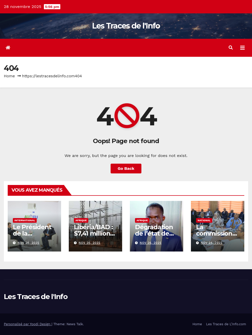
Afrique (81, 220)
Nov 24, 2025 (211, 243)
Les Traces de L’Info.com (226, 324)
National (204, 220)
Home (9, 76)
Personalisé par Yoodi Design (28, 324)
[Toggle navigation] (242, 48)
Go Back (126, 168)
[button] (231, 47)
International (24, 220)
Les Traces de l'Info (126, 26)
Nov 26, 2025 (29, 243)
